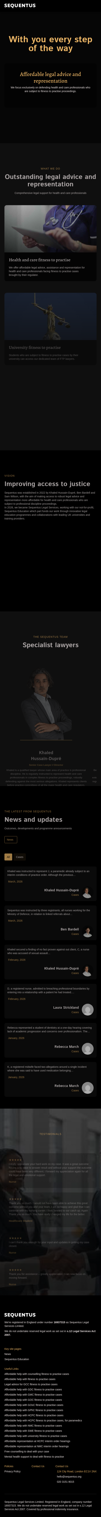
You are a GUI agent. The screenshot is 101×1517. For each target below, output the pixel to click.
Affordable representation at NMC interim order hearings (36, 1446)
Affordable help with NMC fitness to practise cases (33, 1425)
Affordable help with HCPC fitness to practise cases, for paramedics (43, 1420)
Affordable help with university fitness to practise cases (35, 1436)
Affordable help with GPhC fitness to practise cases (33, 1410)
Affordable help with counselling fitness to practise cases (36, 1373)
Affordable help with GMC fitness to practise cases (33, 1394)
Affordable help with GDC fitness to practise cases (33, 1389)
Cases (19, 864)
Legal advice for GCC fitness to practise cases (30, 1384)
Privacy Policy (12, 1471)
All (8, 864)
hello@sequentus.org (69, 1476)
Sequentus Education (16, 1359)
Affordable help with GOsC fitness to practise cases (33, 1405)
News (10, 847)
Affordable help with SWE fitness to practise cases (33, 1430)
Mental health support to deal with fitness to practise (34, 1456)
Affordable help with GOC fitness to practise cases (33, 1399)
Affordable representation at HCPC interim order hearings (37, 1441)
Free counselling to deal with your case (26, 1451)
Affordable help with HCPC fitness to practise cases (34, 1415)
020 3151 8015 (65, 1481)
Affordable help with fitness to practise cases (29, 1379)
